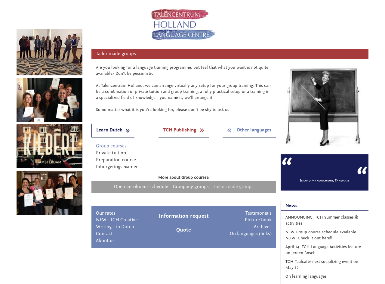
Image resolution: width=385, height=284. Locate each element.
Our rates (106, 213)
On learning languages (306, 276)
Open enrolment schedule (141, 186)
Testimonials (258, 213)
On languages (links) (251, 233)
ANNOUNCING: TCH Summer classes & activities (321, 220)
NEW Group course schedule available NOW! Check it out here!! (320, 235)
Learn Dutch (113, 130)
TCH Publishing (183, 130)
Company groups (191, 186)
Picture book (258, 219)
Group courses (111, 146)
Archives (263, 226)
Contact (104, 233)
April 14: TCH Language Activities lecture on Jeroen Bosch (323, 250)
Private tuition (111, 153)
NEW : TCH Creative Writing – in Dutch (117, 223)
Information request (184, 216)
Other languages (249, 130)
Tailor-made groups (234, 186)
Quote (183, 230)
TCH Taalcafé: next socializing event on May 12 (321, 264)
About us (105, 240)
